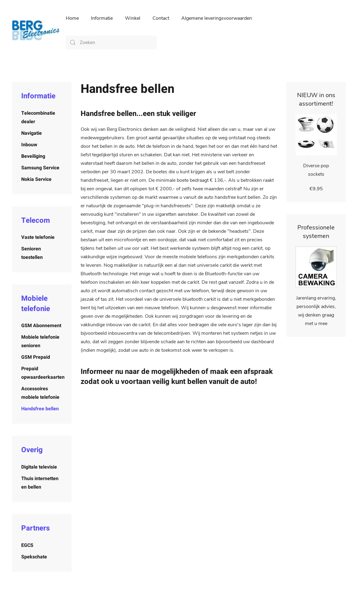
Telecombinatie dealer (38, 117)
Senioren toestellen (32, 253)
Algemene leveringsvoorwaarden (216, 18)
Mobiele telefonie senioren (40, 341)
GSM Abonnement (41, 325)
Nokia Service (36, 179)
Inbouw (29, 144)
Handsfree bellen (40, 408)
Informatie (102, 18)
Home (72, 18)
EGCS (27, 545)
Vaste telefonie (38, 237)
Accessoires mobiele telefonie (40, 393)
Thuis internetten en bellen (40, 483)
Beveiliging (33, 156)
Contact (160, 18)
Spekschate (34, 557)
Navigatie (31, 133)
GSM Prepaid (35, 357)
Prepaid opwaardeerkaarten (43, 373)
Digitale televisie (39, 467)
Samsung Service (40, 167)
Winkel (132, 18)
